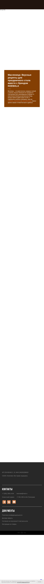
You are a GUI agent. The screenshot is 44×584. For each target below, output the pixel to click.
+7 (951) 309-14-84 (8, 483)
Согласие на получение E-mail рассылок (15, 510)
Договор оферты (7, 507)
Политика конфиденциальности (12, 504)
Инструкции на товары (9, 513)
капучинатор (17, 90)
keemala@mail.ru (22, 483)
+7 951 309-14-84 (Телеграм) (26, 486)
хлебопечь (10, 90)
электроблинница (26, 90)
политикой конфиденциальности (23, 582)
